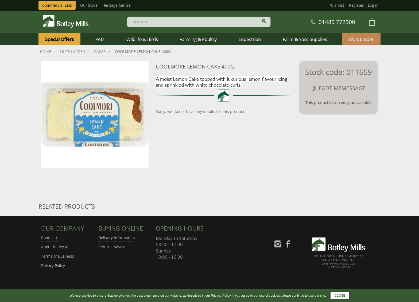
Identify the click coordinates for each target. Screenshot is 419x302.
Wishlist (337, 5)
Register (356, 5)
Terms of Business (57, 256)
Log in (373, 5)
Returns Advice (111, 246)
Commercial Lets (57, 5)
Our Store (89, 5)
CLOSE (340, 295)
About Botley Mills (57, 246)
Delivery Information (116, 237)
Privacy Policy (53, 265)
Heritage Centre (116, 5)
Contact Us (50, 237)
